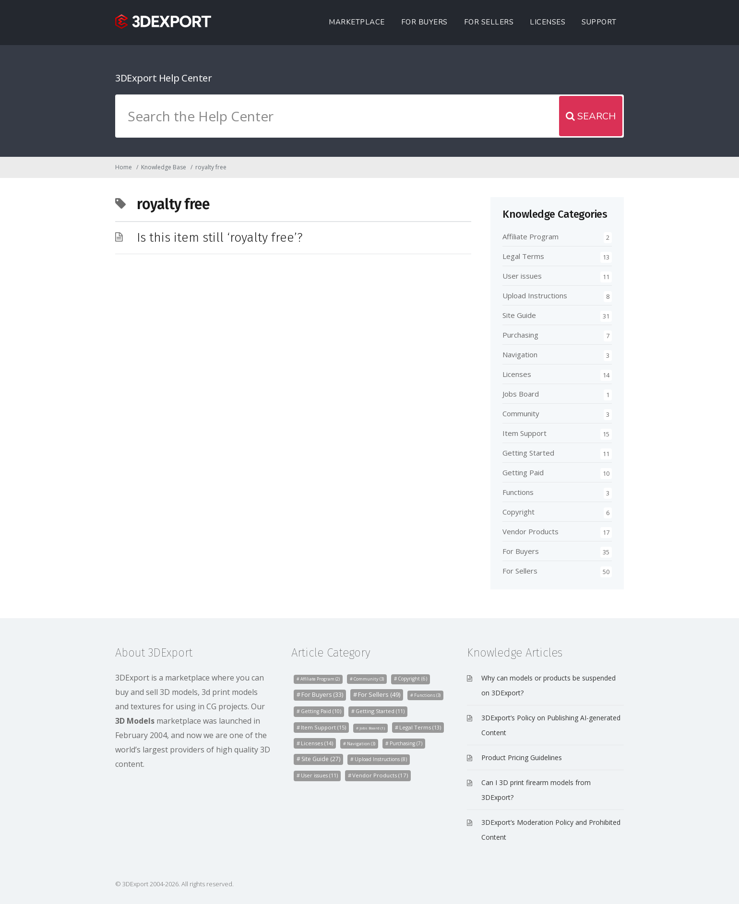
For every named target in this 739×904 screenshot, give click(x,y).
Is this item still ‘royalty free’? (220, 237)
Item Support (524, 433)
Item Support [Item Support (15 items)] (323, 727)
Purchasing (520, 335)
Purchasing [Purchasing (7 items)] (406, 743)
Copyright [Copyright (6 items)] (412, 678)
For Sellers (489, 22)
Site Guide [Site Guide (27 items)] (320, 759)
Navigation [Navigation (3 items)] (361, 743)
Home (123, 167)
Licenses (547, 22)
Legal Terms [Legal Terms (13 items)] (420, 727)
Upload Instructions (534, 295)
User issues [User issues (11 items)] (319, 775)
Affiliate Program (530, 236)
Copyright (518, 512)
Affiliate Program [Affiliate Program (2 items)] (320, 679)
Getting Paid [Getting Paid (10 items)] (321, 711)
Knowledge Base (163, 167)
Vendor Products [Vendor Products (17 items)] (380, 775)
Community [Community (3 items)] (369, 679)
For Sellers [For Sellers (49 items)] (379, 694)
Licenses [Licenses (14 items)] (317, 743)
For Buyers (424, 22)
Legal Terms (523, 256)
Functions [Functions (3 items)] (427, 695)
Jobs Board (520, 394)
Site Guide (519, 315)
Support (599, 22)
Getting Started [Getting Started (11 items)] (380, 711)
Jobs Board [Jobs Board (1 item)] (372, 727)
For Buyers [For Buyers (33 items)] (322, 695)
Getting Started (528, 453)
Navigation (519, 354)
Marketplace (357, 22)
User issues (522, 276)
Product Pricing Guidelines (521, 757)
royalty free (210, 167)
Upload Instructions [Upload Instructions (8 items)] (381, 759)
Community (520, 413)
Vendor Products (530, 531)
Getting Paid (523, 472)
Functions (518, 492)
